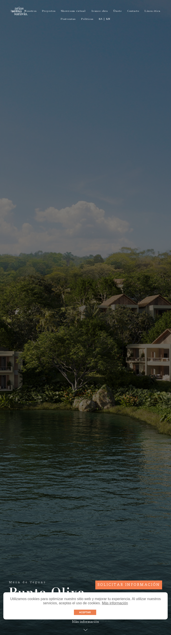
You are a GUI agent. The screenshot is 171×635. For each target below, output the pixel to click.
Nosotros (30, 11)
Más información (115, 603)
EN (108, 19)
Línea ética (152, 11)
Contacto (133, 11)
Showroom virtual (73, 11)
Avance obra (99, 11)
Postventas (68, 19)
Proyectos (48, 11)
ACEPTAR (85, 612)
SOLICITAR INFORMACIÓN (129, 585)
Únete (117, 11)
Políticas (87, 19)
